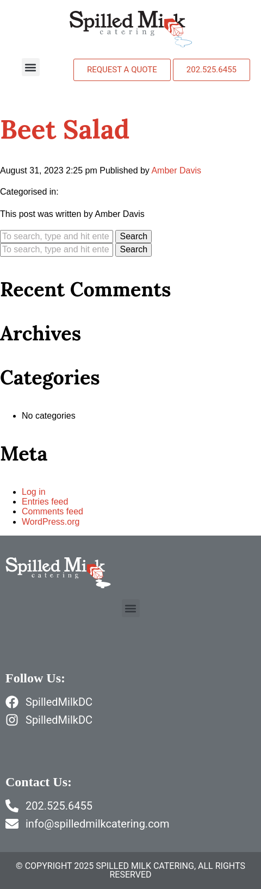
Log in (34, 491)
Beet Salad (64, 129)
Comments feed (52, 511)
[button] (31, 67)
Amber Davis (176, 170)
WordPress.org (50, 521)
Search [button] (133, 236)
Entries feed (45, 501)
